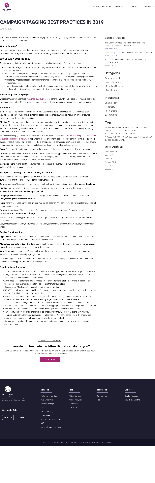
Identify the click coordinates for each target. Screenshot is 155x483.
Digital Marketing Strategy (50, 396)
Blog (98, 400)
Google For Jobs (139, 128)
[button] (122, 7)
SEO (42, 408)
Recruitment (147, 137)
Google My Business (114, 137)
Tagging (109, 131)
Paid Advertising (47, 411)
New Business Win (133, 137)
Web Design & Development (51, 419)
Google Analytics (128, 131)
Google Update (118, 140)
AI (116, 128)
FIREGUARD (73, 408)
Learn (108, 140)
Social (117, 131)
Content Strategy (47, 404)
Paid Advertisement (114, 134)
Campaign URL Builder (38, 99)
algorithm (110, 128)
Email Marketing (47, 415)
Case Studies (102, 396)
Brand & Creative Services (51, 427)
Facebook (8, 417)
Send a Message (131, 396)
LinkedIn (128, 134)
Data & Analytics (47, 400)
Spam (135, 134)
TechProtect (73, 404)
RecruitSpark (124, 128)
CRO (42, 423)
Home (96, 7)
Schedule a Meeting (132, 400)
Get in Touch (49, 360)
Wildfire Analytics (75, 400)
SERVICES (106, 7)
